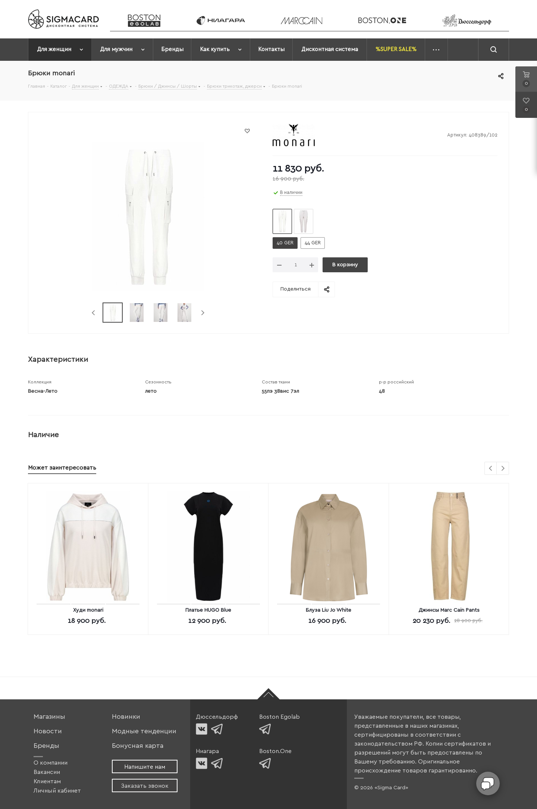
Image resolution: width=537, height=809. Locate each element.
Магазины (49, 716)
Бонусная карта (137, 745)
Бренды (46, 745)
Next (202, 312)
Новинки (126, 716)
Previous (93, 312)
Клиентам (47, 781)
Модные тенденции (144, 731)
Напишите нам (144, 767)
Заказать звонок (145, 786)
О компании (50, 762)
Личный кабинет (57, 790)
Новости (48, 731)
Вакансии (47, 772)
